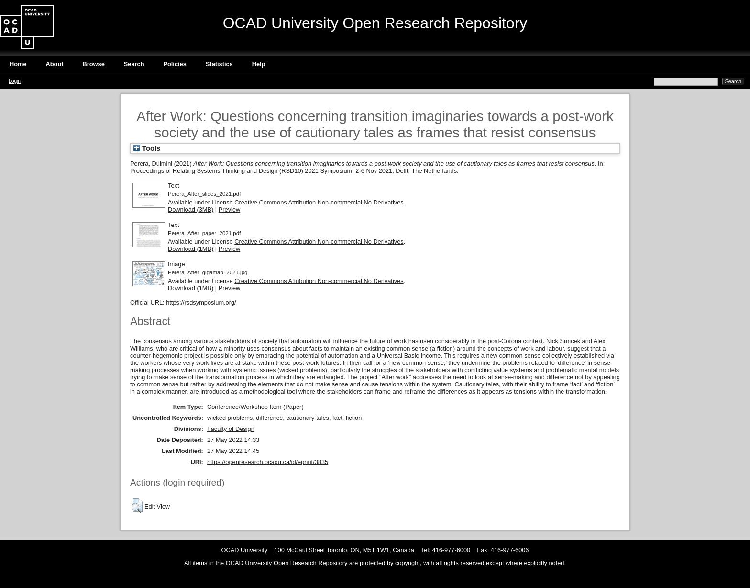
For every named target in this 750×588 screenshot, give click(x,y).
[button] (137, 505)
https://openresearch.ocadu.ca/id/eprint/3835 (267, 461)
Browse (94, 64)
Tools (146, 148)
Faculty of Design (230, 428)
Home (18, 64)
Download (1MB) (190, 248)
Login (15, 81)
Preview (230, 209)
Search (134, 64)
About (55, 64)
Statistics (219, 64)
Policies (174, 64)
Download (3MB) (190, 209)
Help (258, 64)
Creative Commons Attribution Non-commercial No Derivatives (318, 202)
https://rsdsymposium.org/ (201, 302)
